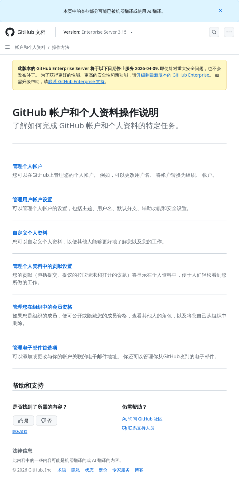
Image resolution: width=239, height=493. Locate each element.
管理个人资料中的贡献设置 (42, 266)
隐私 (75, 470)
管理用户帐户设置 (32, 199)
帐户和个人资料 (30, 47)
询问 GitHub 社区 (142, 419)
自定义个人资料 (29, 232)
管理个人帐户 (27, 166)
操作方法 (60, 47)
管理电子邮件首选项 (34, 347)
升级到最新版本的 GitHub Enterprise (173, 75)
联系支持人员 (138, 428)
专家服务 (121, 470)
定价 (103, 470)
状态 (89, 470)
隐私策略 (19, 431)
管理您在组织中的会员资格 (42, 306)
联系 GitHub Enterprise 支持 (76, 81)
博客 (139, 470)
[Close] (221, 10)
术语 (62, 470)
